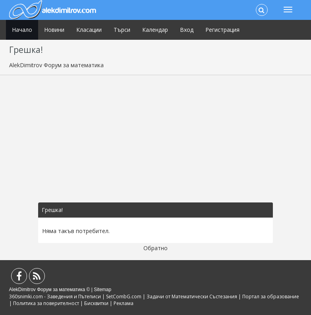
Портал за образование (270, 296)
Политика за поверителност (46, 303)
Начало (22, 29)
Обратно (155, 248)
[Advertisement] (155, 138)
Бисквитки (96, 303)
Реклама (123, 303)
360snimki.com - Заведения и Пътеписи (55, 296)
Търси (122, 29)
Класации (89, 29)
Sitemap (102, 289)
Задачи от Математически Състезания (192, 296)
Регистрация (222, 29)
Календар (155, 29)
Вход (186, 29)
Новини (54, 29)
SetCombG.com (123, 296)
